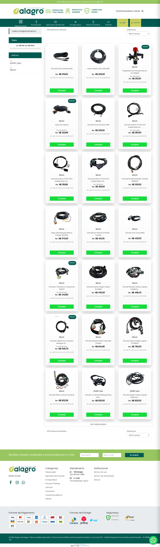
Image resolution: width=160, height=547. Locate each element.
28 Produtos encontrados (56, 431)
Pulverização (50, 472)
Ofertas (48, 499)
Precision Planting (52, 483)
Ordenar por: (131, 30)
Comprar (62, 90)
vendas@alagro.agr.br (79, 481)
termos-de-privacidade (104, 476)
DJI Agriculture (51, 480)
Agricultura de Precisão (54, 476)
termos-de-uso (100, 472)
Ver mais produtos (98, 424)
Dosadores (49, 491)
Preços (14, 40)
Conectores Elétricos (53, 495)
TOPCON (48, 487)
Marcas (97, 480)
